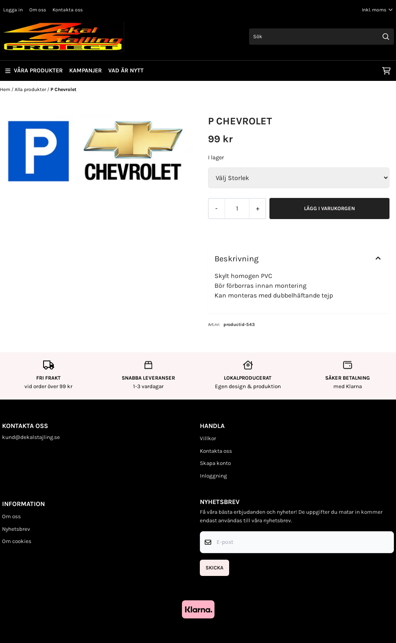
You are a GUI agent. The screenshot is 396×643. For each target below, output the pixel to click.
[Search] (386, 36)
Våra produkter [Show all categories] (34, 70)
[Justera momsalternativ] (377, 9)
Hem (5, 89)
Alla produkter (31, 89)
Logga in (13, 10)
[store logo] (63, 36)
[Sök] (321, 36)
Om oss (37, 10)
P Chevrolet (63, 89)
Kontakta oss (68, 10)
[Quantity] (237, 208)
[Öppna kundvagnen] (386, 71)
